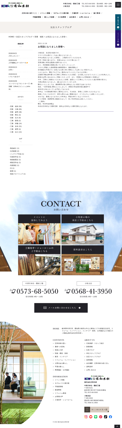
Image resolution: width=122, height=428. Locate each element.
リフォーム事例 (60, 393)
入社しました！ (21, 54)
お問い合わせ (91, 370)
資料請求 (89, 366)
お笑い (21, 68)
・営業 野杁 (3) (15, 115)
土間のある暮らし (61, 363)
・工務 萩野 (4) (15, 129)
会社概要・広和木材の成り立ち (97, 363)
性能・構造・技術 (61, 353)
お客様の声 (59, 396)
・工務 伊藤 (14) (15, 123)
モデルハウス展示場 (61, 13)
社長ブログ (90, 350)
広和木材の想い (60, 343)
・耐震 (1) (12, 171)
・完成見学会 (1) (15, 157)
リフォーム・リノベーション (65, 360)
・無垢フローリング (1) (17, 174)
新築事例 (58, 390)
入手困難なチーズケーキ (21, 61)
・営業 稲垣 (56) (15, 106)
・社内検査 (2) (14, 151)
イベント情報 (45, 13)
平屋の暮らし (60, 366)
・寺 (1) (11, 168)
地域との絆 (59, 350)
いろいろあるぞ (21, 75)
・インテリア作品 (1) (16, 154)
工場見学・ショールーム (81, 13)
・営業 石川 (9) (15, 118)
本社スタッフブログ (93, 353)
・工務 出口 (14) (15, 132)
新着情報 (89, 346)
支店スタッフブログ (93, 356)
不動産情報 (37, 17)
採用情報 (89, 360)
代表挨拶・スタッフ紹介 (95, 343)
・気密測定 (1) (14, 165)
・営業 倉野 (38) (15, 112)
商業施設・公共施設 (62, 370)
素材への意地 (60, 346)
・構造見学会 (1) (15, 162)
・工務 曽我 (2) (15, 120)
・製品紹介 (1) (14, 148)
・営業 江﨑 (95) (15, 109)
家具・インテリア (61, 356)
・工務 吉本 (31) (15, 126)
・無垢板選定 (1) (15, 159)
